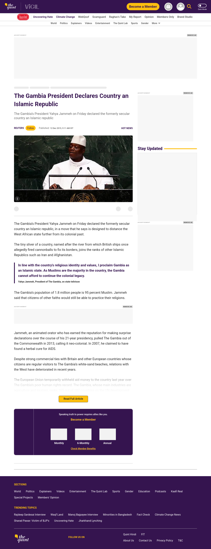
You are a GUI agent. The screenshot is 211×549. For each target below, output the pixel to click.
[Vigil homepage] (32, 6)
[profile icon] (181, 7)
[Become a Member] (143, 6)
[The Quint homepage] (10, 6)
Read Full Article (73, 394)
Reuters (19, 124)
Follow (30, 124)
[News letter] (168, 7)
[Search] (189, 6)
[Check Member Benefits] (83, 444)
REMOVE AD (192, 31)
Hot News (127, 124)
